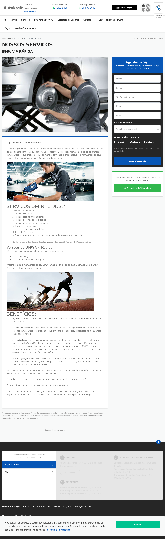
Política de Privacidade (58, 529)
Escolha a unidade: (123, 122)
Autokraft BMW (29, 464)
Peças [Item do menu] (7, 28)
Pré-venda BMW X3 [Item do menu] (43, 20)
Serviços (19, 38)
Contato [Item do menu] (88, 20)
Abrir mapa (69, 472)
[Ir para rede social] (143, 6)
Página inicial (7, 38)
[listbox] (137, 129)
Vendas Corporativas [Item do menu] (25, 28)
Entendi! (138, 524)
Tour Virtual (124, 7)
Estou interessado (137, 161)
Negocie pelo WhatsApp (139, 188)
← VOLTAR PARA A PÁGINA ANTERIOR (147, 38)
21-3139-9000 (30, 11)
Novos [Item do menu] (14, 20)
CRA (29, 472)
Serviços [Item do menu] (25, 20)
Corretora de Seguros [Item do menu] (68, 20)
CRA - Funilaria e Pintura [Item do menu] (111, 20)
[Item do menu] (5, 20)
